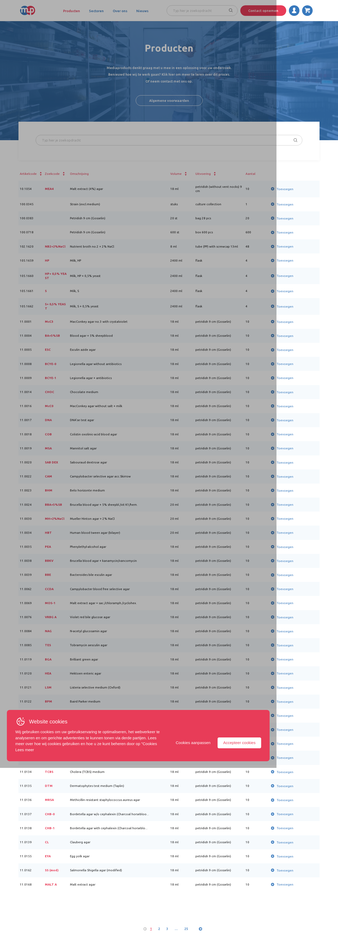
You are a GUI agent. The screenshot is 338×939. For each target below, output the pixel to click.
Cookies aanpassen (253, 912)
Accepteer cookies (300, 912)
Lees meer (25, 919)
